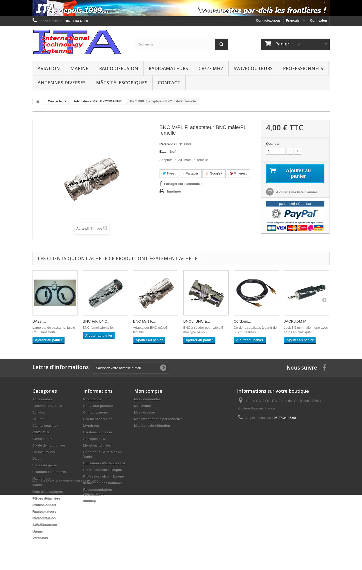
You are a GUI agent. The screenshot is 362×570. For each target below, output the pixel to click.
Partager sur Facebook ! (183, 184)
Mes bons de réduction (152, 426)
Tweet (169, 173)
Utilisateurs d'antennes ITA (104, 463)
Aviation (49, 68)
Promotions (92, 399)
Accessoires (42, 399)
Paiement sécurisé (97, 419)
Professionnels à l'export (102, 470)
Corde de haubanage (49, 445)
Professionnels (303, 68)
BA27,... (39, 321)
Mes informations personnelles (158, 419)
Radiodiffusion (118, 68)
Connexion (318, 20)
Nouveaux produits (98, 406)
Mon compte (148, 391)
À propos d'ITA (95, 439)
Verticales (40, 538)
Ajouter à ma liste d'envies (296, 192)
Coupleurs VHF (44, 452)
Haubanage (41, 478)
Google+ (214, 173)
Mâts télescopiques (121, 83)
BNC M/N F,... (144, 321)
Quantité (272, 144)
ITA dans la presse (97, 432)
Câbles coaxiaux (45, 426)
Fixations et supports (49, 472)
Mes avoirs (142, 406)
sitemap (89, 501)
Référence (168, 144)
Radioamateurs (168, 68)
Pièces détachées (46, 498)
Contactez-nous (268, 20)
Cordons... (242, 321)
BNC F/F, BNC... (97, 321)
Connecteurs (43, 439)
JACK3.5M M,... (297, 321)
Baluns (38, 419)
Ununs (38, 531)
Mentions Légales (97, 445)
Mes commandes (147, 399)
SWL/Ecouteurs (253, 68)
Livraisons (91, 426)
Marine (79, 68)
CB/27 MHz (210, 68)
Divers (38, 459)
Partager (190, 173)
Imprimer (174, 191)
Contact (169, 83)
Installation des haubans (102, 483)
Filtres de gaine (45, 465)
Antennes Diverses (62, 83)
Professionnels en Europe (103, 476)
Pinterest (238, 173)
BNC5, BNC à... (196, 321)
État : (164, 151)
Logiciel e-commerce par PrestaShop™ (73, 556)
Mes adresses (145, 412)
